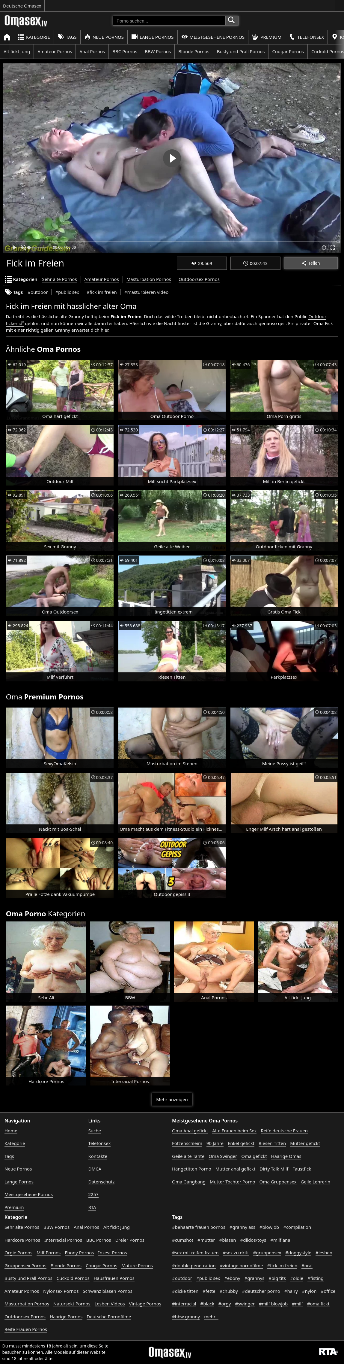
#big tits (277, 1278)
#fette (209, 1291)
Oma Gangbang (189, 1182)
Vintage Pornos (145, 1304)
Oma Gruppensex (278, 1182)
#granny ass (242, 1227)
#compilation (297, 1227)
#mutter (206, 1240)
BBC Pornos (124, 51)
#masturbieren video (146, 292)
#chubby (229, 1291)
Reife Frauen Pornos (25, 1329)
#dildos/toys (253, 1240)
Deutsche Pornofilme (109, 1317)
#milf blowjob (273, 1304)
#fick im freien (102, 292)
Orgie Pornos (18, 1253)
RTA (92, 1207)
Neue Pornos (104, 37)
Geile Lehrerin (315, 1182)
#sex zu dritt (236, 1253)
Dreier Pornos (129, 1240)
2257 (93, 1194)
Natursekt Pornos (71, 1304)
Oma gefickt (254, 1156)
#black (207, 1304)
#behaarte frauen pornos (198, 1227)
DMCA (95, 1169)
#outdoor (38, 292)
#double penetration (194, 1265)
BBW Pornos (158, 51)
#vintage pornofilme (241, 1265)
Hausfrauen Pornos (113, 1278)
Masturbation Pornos (148, 279)
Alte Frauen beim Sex (234, 1131)
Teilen (311, 263)
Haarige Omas (286, 1156)
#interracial (184, 1304)
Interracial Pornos (63, 1240)
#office (328, 1291)
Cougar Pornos (288, 51)
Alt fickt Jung (17, 51)
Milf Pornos (49, 1253)
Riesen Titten (272, 1143)
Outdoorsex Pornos (199, 279)
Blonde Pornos (193, 51)
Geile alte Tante (188, 1156)
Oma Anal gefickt (190, 1131)
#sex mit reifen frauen (195, 1253)
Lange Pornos (152, 37)
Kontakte (97, 1156)
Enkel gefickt (241, 1143)
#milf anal (281, 1240)
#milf (297, 1304)
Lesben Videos (110, 1304)
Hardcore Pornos (22, 1240)
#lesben (324, 1253)
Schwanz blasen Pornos (107, 1291)
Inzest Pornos (112, 1253)
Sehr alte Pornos (59, 279)
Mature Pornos (137, 1265)
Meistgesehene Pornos (213, 37)
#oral (307, 1265)
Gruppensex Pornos (25, 1265)
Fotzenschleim (187, 1143)
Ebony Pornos (79, 1253)
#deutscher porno (261, 1291)
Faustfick (301, 1169)
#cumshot (182, 1240)
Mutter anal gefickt (235, 1169)
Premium (266, 37)
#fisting (315, 1278)
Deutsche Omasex (22, 6)
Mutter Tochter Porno (232, 1182)
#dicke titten (185, 1291)
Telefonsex (306, 37)
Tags (67, 37)
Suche (94, 1131)
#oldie (296, 1278)
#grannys (255, 1278)
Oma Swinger (223, 1156)
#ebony (232, 1278)
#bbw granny (186, 1317)
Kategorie (34, 37)
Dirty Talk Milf (273, 1169)
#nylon (309, 1291)
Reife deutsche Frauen (284, 1131)
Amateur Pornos (54, 51)
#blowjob (269, 1227)
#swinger (245, 1304)
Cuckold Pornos (73, 1278)
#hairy (291, 1291)
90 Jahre (215, 1143)
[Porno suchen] (169, 21)
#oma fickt (318, 1304)
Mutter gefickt (305, 1143)
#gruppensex (267, 1253)
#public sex (67, 292)
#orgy (224, 1304)
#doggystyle (298, 1253)
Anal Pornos (92, 51)
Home (10, 1131)
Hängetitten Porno (191, 1169)
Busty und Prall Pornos (241, 51)
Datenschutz (101, 1182)
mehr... (211, 1317)
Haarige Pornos (66, 1317)
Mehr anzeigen (172, 1099)
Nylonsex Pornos (61, 1291)
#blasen (227, 1240)
